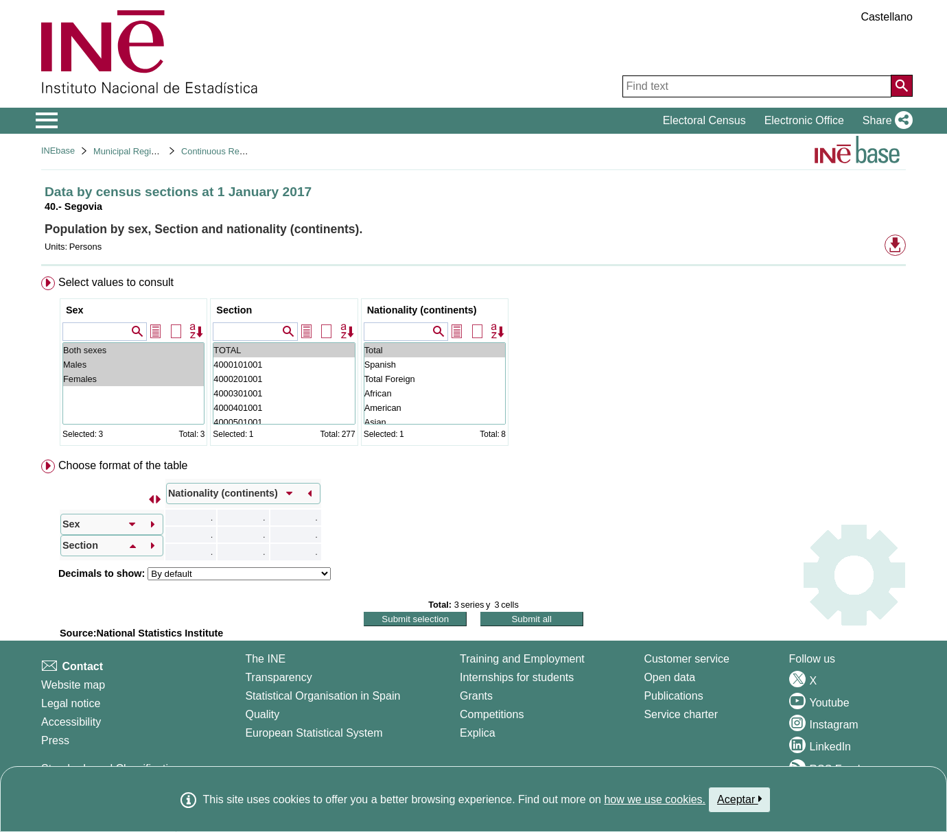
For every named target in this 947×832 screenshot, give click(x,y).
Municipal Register (129, 151)
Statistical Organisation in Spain (322, 696)
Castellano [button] (887, 17)
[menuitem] (473, 364)
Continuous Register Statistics (240, 151)
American (434, 408)
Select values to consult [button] (116, 282)
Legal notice (70, 703)
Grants (476, 696)
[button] (885, 120)
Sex (75, 310)
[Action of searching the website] (902, 86)
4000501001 (283, 422)
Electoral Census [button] (704, 120)
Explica (477, 733)
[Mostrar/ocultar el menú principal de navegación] (47, 120)
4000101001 (283, 364)
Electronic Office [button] (804, 120)
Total (434, 350)
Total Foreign (434, 379)
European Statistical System (313, 733)
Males (133, 364)
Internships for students (517, 677)
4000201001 (283, 379)
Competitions (492, 714)
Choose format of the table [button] (123, 465)
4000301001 (283, 393)
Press (55, 740)
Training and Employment (522, 659)
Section (234, 310)
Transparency (278, 677)
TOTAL (283, 350)
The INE (265, 659)
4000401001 (283, 408)
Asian (434, 422)
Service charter (681, 714)
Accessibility (71, 722)
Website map (73, 685)
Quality (262, 714)
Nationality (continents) (422, 310)
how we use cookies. (654, 799)
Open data (669, 677)
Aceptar (739, 799)
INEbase (58, 150)
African (434, 393)
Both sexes (133, 350)
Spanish (434, 364)
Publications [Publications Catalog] (673, 696)
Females (133, 379)
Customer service (686, 659)
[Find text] (756, 86)
